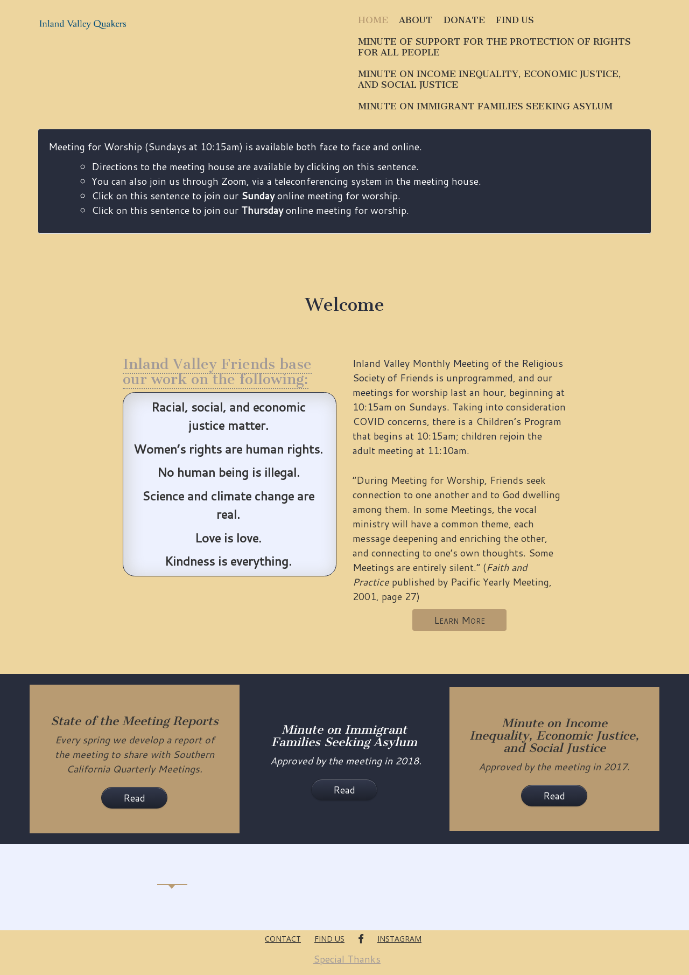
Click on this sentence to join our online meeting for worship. (246, 196)
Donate (464, 20)
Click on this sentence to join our (173, 210)
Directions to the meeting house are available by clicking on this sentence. (255, 166)
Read (134, 798)
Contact (283, 939)
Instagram (399, 939)
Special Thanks (347, 959)
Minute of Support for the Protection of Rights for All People (494, 47)
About (416, 20)
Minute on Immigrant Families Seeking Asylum (485, 106)
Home (373, 20)
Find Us (515, 20)
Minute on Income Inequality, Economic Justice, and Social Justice (489, 79)
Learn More (459, 620)
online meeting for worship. (331, 210)
